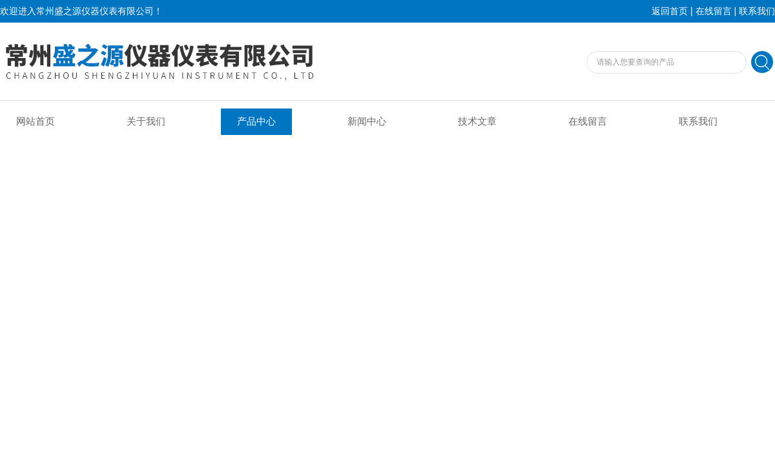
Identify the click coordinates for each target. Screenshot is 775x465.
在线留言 (714, 11)
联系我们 (757, 11)
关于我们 (146, 121)
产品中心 (256, 121)
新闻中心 (366, 121)
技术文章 (477, 121)
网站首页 (35, 121)
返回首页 (670, 11)
